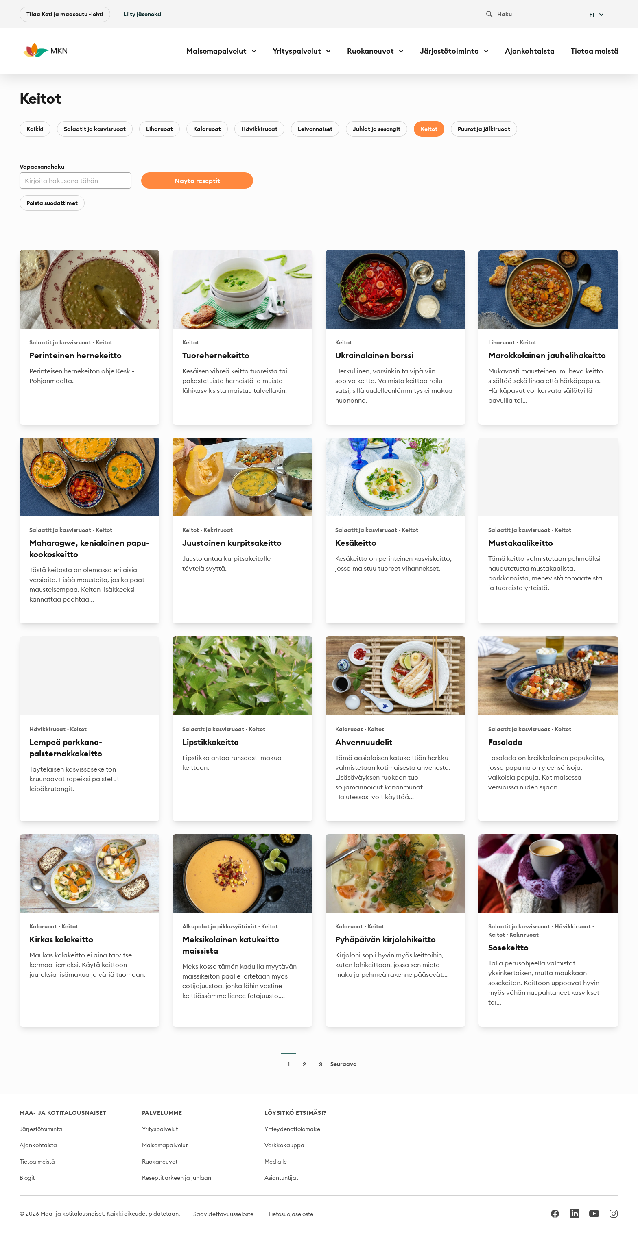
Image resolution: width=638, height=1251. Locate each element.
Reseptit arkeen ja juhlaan (176, 1177)
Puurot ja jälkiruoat (484, 129)
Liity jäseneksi (142, 14)
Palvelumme (162, 1112)
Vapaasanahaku (42, 166)
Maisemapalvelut (165, 1145)
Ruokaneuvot (159, 1161)
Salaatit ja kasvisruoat (95, 129)
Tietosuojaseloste (290, 1214)
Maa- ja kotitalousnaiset (63, 1112)
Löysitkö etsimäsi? (295, 1112)
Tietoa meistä (594, 51)
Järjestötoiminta (41, 1129)
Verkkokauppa (284, 1145)
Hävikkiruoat (259, 129)
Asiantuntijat (281, 1177)
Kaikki (35, 129)
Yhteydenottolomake (292, 1129)
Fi (597, 15)
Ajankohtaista (530, 51)
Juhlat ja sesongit (376, 129)
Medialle (275, 1161)
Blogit (27, 1177)
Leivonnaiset (315, 129)
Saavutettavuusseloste (223, 1214)
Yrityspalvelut (160, 1129)
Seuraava (343, 1064)
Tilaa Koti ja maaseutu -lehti (64, 14)
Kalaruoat (207, 129)
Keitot (429, 129)
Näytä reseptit (197, 181)
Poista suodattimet (52, 203)
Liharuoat (159, 129)
